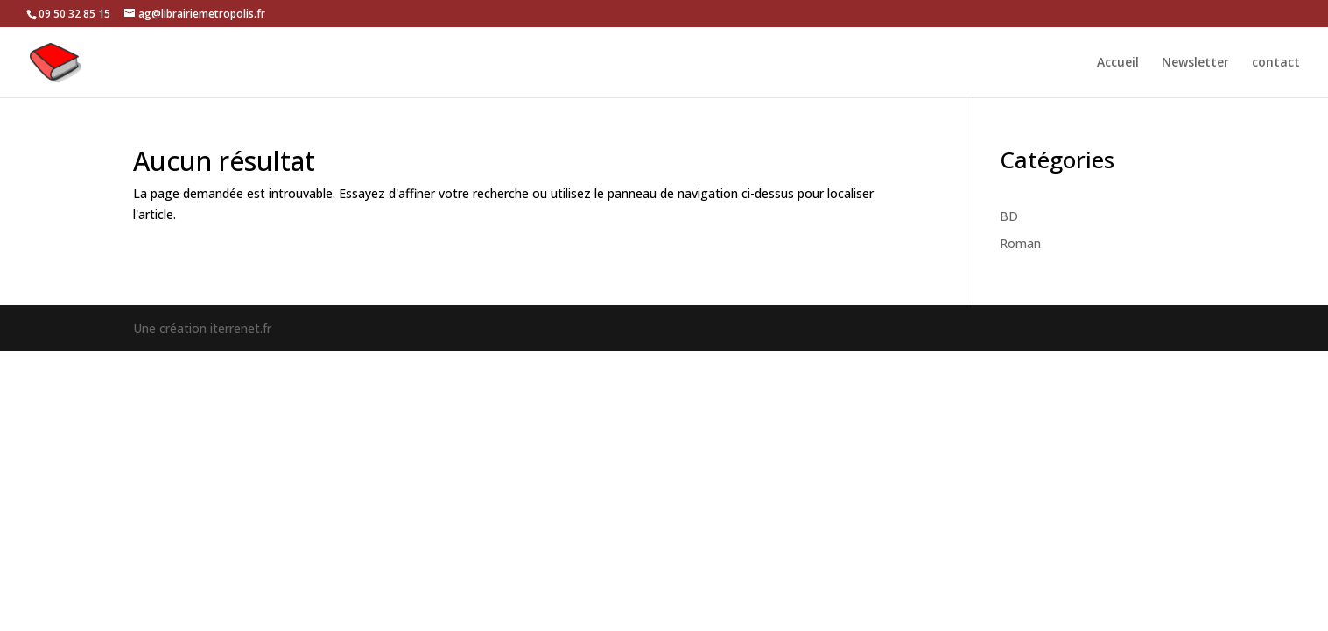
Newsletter (1195, 63)
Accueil (1118, 63)
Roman (1020, 243)
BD (1009, 216)
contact (1276, 63)
